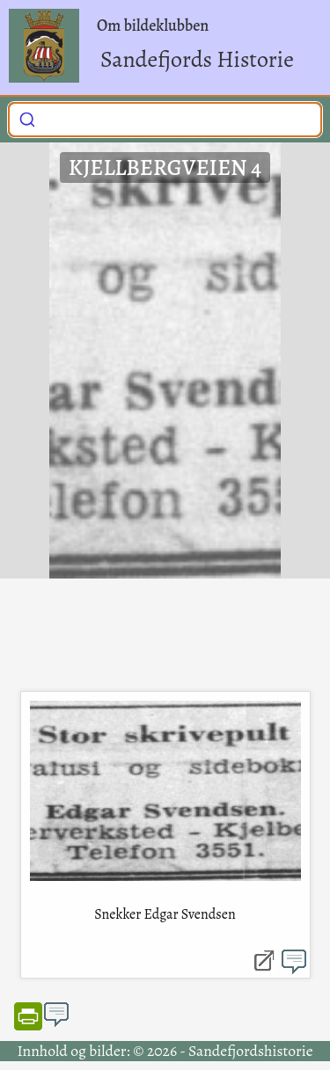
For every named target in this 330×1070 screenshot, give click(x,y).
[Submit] (27, 117)
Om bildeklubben (153, 25)
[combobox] (165, 119)
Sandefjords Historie (197, 59)
